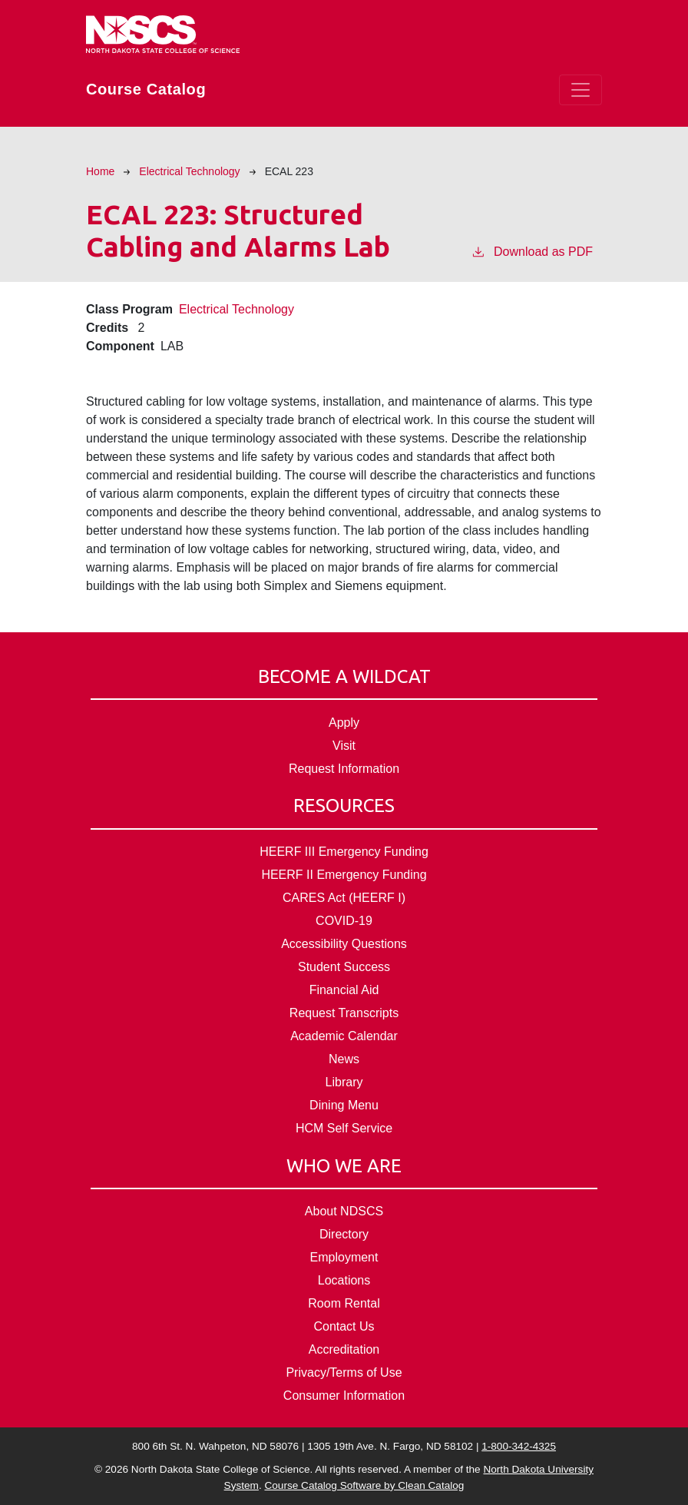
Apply (344, 722)
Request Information (344, 768)
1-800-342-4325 (518, 1446)
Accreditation (344, 1349)
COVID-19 (344, 920)
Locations (344, 1280)
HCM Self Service (344, 1128)
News (344, 1059)
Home (100, 171)
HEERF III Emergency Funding (344, 851)
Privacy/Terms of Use (344, 1372)
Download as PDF (532, 250)
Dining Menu (344, 1105)
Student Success (344, 966)
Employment (344, 1257)
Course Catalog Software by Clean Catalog (364, 1485)
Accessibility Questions (344, 943)
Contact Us (343, 1326)
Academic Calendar (344, 1036)
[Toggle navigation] (580, 90)
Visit (344, 745)
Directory (344, 1234)
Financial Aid (344, 989)
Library (344, 1082)
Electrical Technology (189, 171)
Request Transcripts (344, 1012)
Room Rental (343, 1303)
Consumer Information (344, 1395)
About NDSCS (344, 1211)
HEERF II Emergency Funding (343, 874)
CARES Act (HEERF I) (344, 897)
